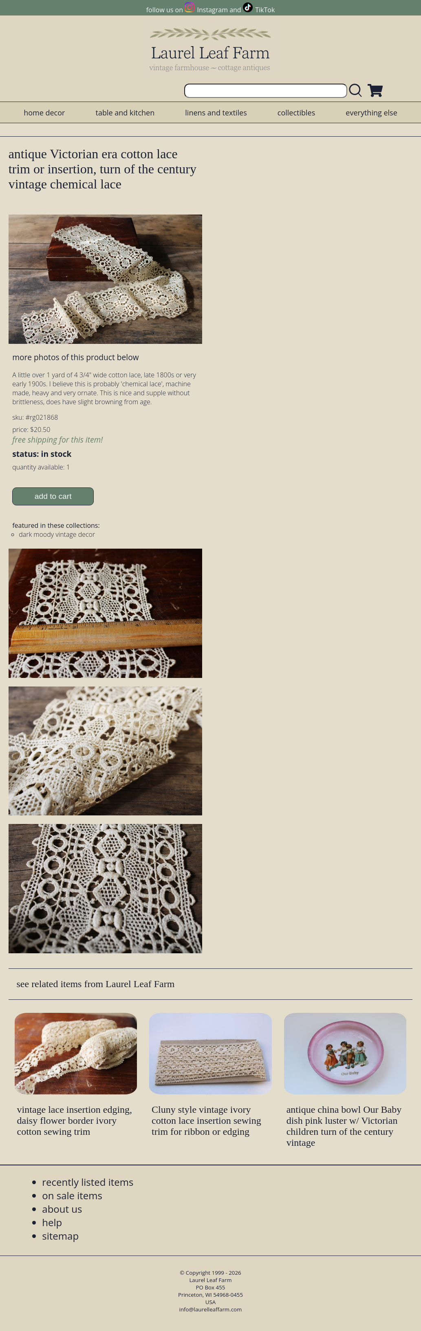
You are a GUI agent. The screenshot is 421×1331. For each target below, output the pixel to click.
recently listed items (87, 1182)
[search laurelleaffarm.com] (357, 91)
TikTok (265, 9)
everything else (371, 112)
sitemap (60, 1235)
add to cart (53, 496)
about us (62, 1209)
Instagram (212, 9)
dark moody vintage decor (57, 534)
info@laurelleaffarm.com (210, 1309)
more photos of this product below (75, 357)
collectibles (296, 112)
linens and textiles (216, 112)
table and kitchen (125, 112)
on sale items (72, 1195)
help (52, 1222)
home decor (44, 112)
